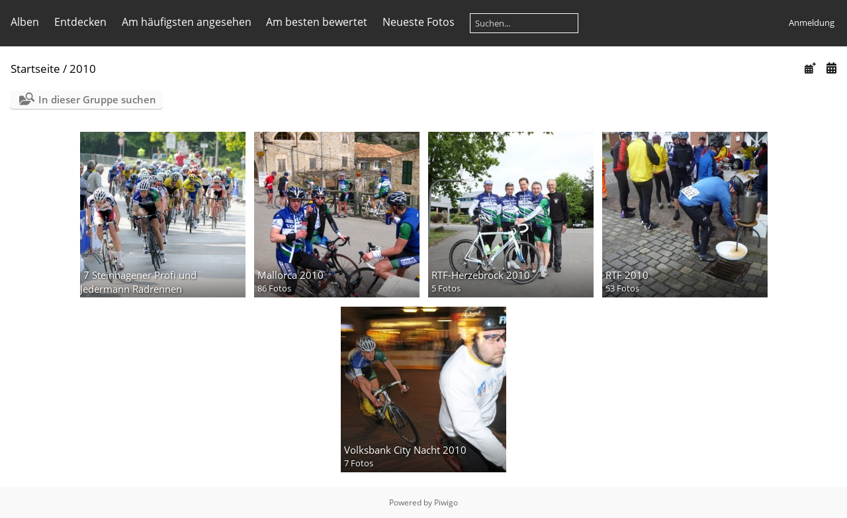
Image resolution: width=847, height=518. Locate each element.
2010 (82, 68)
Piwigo (446, 502)
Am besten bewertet (316, 22)
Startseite (35, 68)
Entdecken (80, 22)
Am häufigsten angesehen (186, 22)
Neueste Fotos (418, 22)
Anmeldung (811, 22)
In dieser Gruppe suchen (97, 99)
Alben (25, 22)
